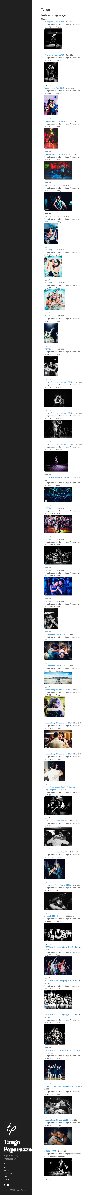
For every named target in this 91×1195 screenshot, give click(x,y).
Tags (5, 1176)
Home (6, 1164)
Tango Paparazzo (18, 1145)
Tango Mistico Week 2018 (54, 88)
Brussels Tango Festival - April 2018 (58, 382)
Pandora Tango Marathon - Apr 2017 (58, 690)
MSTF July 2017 (50, 508)
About (6, 1167)
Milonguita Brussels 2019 (54, 22)
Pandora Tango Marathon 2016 (56, 1120)
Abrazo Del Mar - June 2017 (54, 634)
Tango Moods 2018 (51, 185)
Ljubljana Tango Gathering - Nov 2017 (58, 477)
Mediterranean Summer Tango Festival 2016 (61, 1086)
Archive (6, 1170)
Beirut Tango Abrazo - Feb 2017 (56, 821)
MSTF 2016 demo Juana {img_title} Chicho (60, 947)
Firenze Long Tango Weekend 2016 (57, 885)
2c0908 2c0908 (50, 1151)
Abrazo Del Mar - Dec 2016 (54, 916)
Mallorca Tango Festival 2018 (55, 121)
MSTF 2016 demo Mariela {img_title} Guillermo (62, 1050)
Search (6, 1179)
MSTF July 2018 (50, 249)
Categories (8, 1173)
